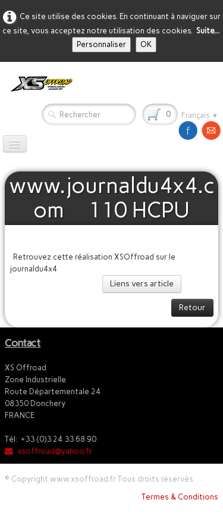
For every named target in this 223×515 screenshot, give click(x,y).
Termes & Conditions (180, 496)
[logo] (39, 84)
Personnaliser (101, 44)
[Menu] (15, 143)
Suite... (207, 30)
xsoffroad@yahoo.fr (48, 451)
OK (146, 44)
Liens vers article (142, 284)
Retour (192, 307)
